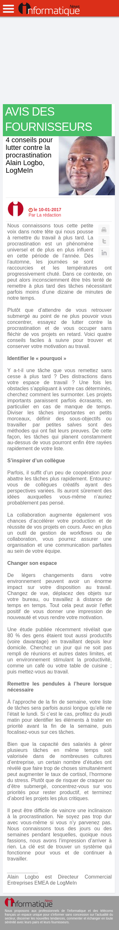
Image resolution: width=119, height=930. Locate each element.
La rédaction (49, 214)
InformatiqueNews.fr (49, 9)
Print (103, 229)
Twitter (103, 241)
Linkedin (103, 252)
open (8, 8)
